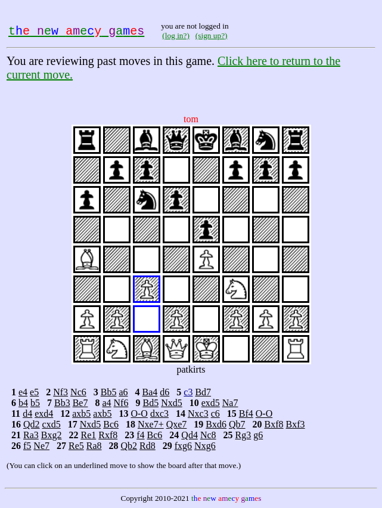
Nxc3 (198, 413)
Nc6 (78, 392)
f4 (140, 435)
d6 (164, 392)
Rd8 (147, 446)
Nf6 (121, 403)
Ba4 (150, 392)
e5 (34, 392)
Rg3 (243, 435)
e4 (22, 392)
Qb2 (129, 446)
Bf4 (246, 413)
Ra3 (31, 435)
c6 (215, 413)
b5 (35, 403)
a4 (106, 403)
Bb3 (62, 403)
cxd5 (51, 424)
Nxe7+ (151, 424)
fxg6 (183, 446)
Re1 (88, 435)
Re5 (76, 446)
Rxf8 (107, 435)
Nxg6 (205, 446)
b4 (23, 403)
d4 (27, 413)
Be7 (80, 403)
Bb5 (109, 392)
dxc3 (159, 413)
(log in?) (176, 35)
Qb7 (237, 424)
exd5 (210, 403)
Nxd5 (171, 403)
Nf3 (60, 392)
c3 (188, 392)
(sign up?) (211, 35)
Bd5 (150, 403)
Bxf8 (274, 424)
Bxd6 (216, 424)
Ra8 (94, 446)
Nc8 (208, 435)
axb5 (81, 413)
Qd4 (189, 435)
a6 (123, 392)
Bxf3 (295, 424)
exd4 (44, 413)
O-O (139, 413)
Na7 (230, 403)
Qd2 (31, 424)
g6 (258, 435)
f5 (27, 446)
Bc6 (111, 424)
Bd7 (203, 392)
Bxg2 (51, 435)
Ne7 (41, 446)
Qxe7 (176, 424)
